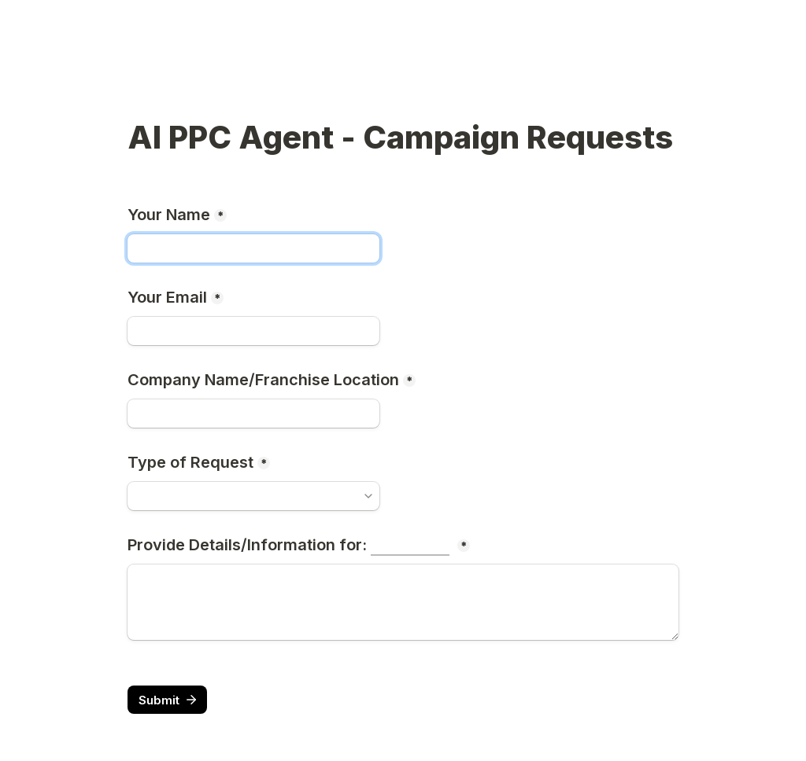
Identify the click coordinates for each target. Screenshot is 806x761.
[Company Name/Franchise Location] (253, 413)
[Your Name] (253, 248)
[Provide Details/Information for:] (403, 602)
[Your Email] (253, 331)
